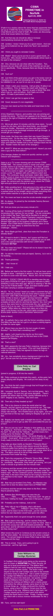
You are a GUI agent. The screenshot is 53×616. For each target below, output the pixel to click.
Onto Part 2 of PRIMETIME (26, 609)
